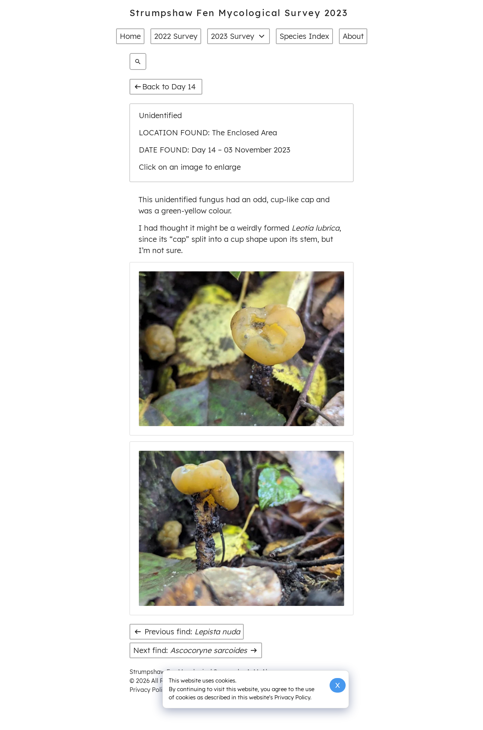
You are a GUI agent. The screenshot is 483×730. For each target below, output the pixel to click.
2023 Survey (238, 36)
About (353, 36)
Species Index (304, 36)
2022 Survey (175, 36)
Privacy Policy (149, 689)
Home (130, 36)
